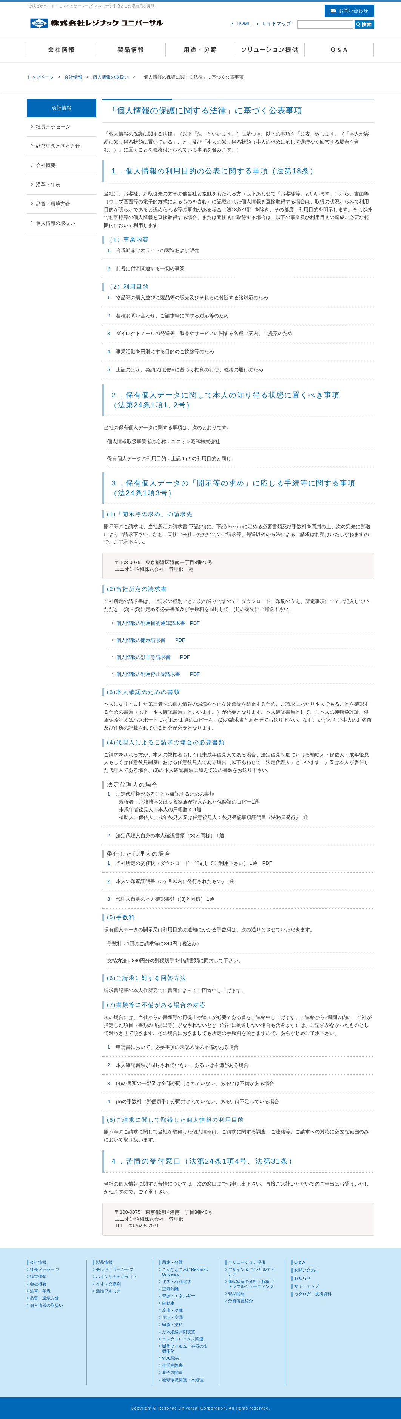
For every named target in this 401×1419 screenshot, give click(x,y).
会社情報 (61, 50)
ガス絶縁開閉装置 (178, 1331)
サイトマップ (276, 23)
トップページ (40, 77)
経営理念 (38, 1276)
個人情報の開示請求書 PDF (150, 640)
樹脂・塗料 (172, 1324)
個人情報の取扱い (111, 77)
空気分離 (170, 1288)
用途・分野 (200, 50)
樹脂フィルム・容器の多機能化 (185, 1348)
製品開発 (236, 1293)
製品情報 (131, 50)
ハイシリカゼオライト (116, 1276)
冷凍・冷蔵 (172, 1310)
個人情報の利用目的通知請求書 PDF (158, 623)
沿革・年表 (48, 184)
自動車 (168, 1303)
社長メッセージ (53, 127)
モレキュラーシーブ (114, 1269)
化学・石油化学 (176, 1281)
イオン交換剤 (108, 1283)
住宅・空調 (172, 1317)
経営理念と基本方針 (58, 146)
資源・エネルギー (178, 1296)
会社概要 (46, 165)
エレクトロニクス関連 (183, 1339)
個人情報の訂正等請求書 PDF (153, 657)
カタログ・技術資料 (313, 1294)
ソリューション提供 (270, 50)
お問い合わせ (349, 11)
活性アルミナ (108, 1291)
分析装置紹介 (240, 1300)
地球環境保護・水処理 (183, 1379)
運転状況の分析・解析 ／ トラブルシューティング (251, 1284)
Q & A (339, 50)
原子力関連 (172, 1372)
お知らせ (302, 1278)
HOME (243, 23)
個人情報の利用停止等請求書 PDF (158, 674)
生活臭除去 (172, 1365)
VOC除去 (170, 1358)
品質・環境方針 (53, 204)
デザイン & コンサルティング (251, 1272)
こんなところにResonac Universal (185, 1272)
